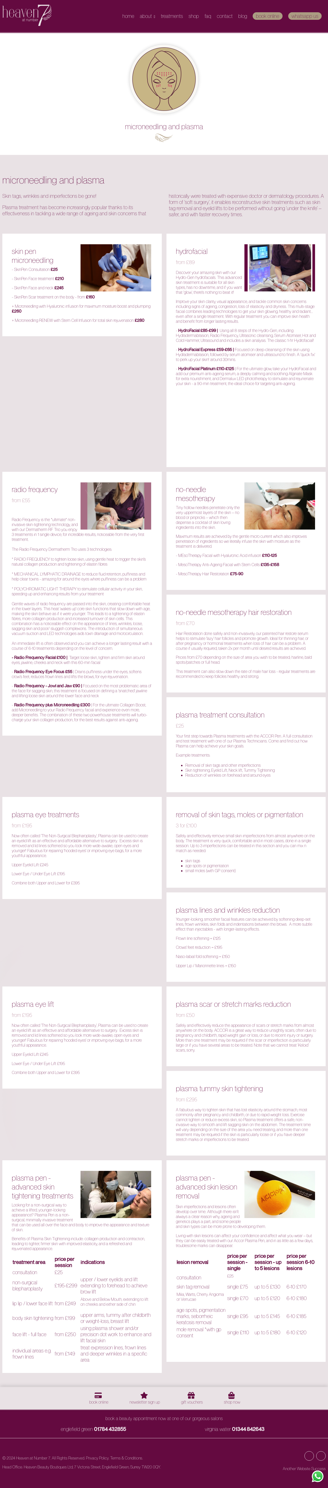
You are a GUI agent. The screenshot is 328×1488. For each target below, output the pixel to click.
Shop (194, 16)
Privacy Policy (97, 1457)
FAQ (208, 16)
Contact (225, 16)
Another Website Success (304, 1468)
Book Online (267, 16)
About (146, 16)
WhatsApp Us (305, 16)
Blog (242, 16)
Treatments (172, 16)
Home (128, 16)
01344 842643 (248, 1429)
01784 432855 (110, 1429)
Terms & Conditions (126, 1457)
